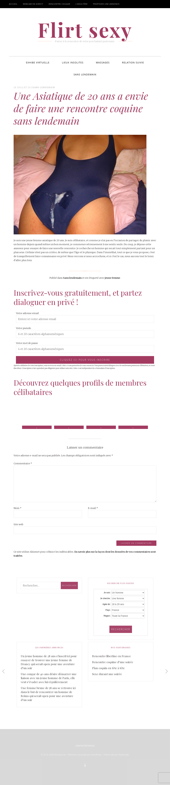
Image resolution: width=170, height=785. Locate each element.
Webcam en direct (33, 4)
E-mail (93, 508)
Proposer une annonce (106, 4)
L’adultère (82, 4)
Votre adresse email (27, 313)
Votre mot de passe (27, 343)
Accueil (13, 4)
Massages (103, 62)
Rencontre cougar (59, 4)
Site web (18, 524)
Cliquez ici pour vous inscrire (85, 359)
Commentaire (23, 463)
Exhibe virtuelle (38, 62)
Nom (17, 508)
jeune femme (112, 277)
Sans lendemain (85, 74)
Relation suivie (133, 62)
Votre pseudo (23, 328)
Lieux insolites (73, 62)
